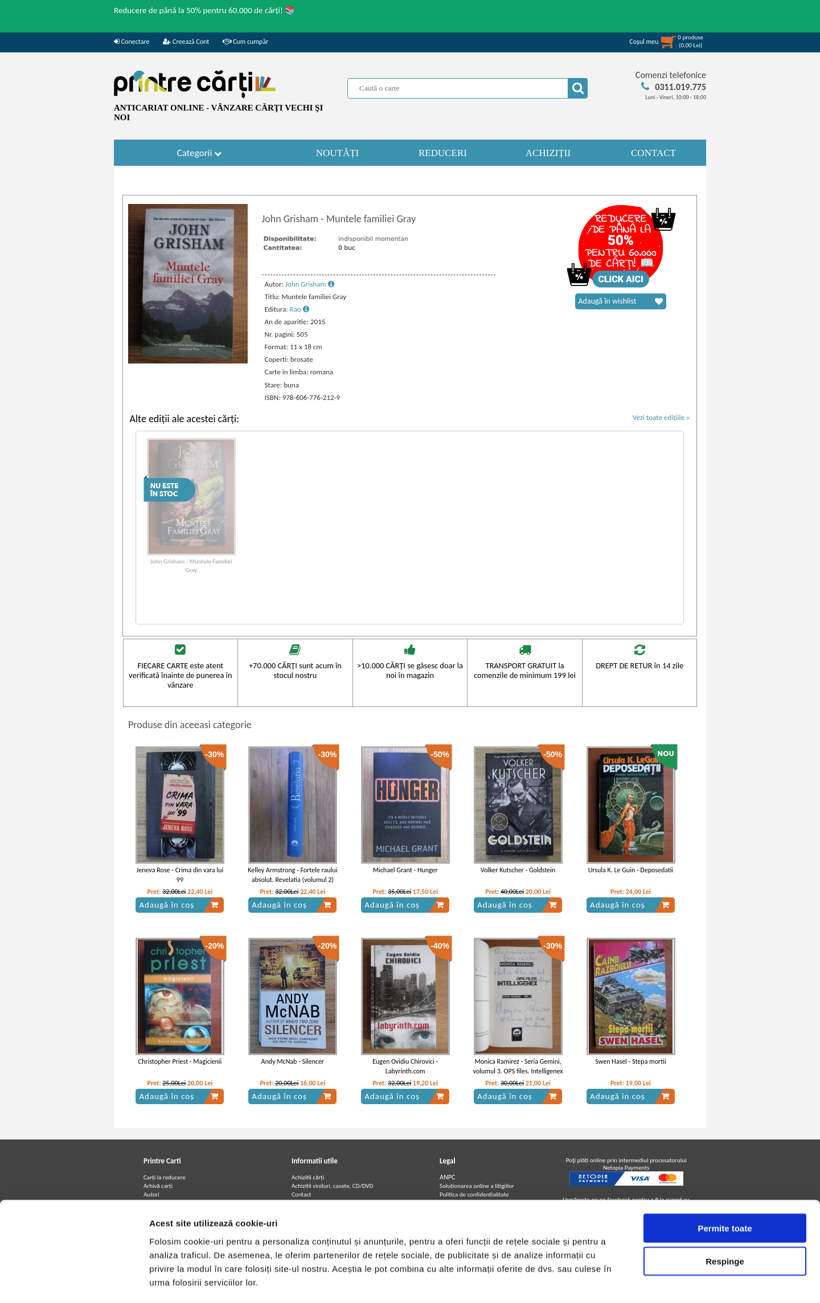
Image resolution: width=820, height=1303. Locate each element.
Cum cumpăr (245, 42)
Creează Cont (186, 42)
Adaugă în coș (179, 904)
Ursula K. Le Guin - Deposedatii (631, 870)
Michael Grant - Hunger (405, 870)
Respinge (725, 1214)
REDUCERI (443, 153)
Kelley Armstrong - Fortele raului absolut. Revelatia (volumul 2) (292, 875)
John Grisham (309, 284)
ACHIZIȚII (548, 153)
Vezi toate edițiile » (661, 417)
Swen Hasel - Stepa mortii (630, 1061)
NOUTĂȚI (337, 153)
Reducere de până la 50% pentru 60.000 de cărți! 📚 (205, 10)
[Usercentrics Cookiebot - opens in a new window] (74, 1280)
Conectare (131, 42)
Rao (299, 309)
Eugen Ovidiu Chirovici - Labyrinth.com (405, 1066)
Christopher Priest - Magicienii (180, 1061)
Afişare (569, 1280)
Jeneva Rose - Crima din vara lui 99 (180, 875)
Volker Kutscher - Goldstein (518, 870)
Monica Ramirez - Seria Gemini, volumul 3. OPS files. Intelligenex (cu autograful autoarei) (518, 1071)
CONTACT (653, 153)
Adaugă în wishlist (621, 301)
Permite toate (725, 1180)
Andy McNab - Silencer (292, 1061)
